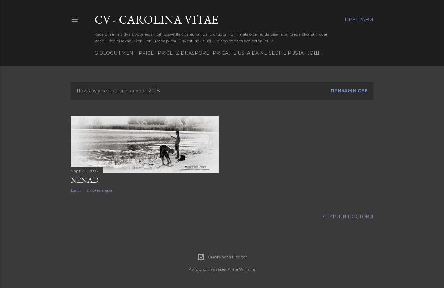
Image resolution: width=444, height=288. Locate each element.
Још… (314, 53)
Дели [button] (76, 190)
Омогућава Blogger (222, 257)
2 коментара (99, 190)
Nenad (85, 180)
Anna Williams (241, 269)
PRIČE (146, 53)
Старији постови (348, 217)
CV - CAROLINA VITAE (156, 19)
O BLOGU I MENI (114, 53)
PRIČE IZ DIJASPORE (183, 53)
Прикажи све (349, 91)
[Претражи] (359, 20)
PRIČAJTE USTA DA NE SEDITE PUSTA (258, 53)
